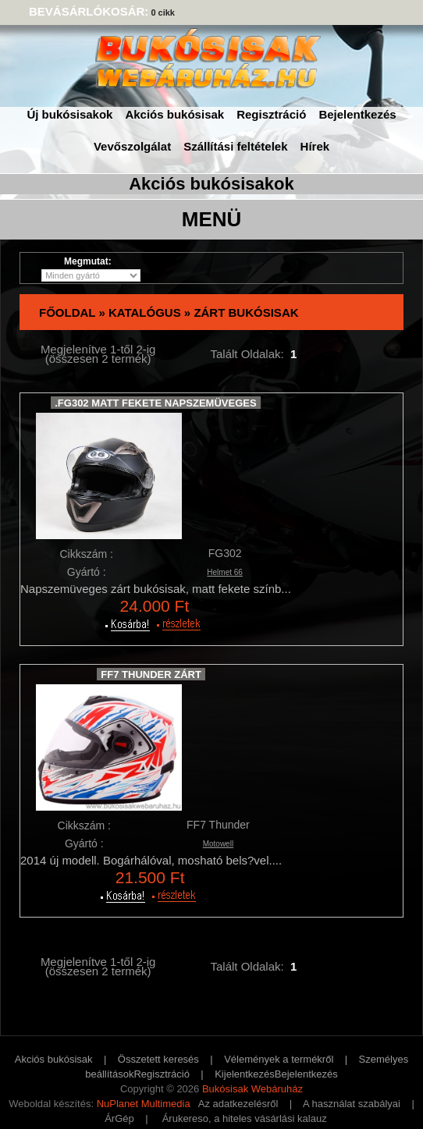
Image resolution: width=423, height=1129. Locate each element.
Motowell (218, 844)
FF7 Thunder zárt (151, 674)
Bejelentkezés (357, 114)
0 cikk (163, 12)
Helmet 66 (225, 572)
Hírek (315, 146)
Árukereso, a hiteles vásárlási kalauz (244, 1118)
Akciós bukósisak (174, 114)
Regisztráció (271, 114)
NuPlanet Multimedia (143, 1103)
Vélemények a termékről (278, 1059)
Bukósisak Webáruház (252, 1089)
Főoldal (67, 312)
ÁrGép (119, 1118)
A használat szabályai (351, 1103)
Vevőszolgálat (132, 146)
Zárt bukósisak (246, 312)
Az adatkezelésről (238, 1103)
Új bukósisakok (69, 114)
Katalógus (144, 312)
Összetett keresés (158, 1059)
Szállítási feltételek (235, 146)
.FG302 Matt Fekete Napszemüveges (155, 403)
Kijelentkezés (245, 1074)
